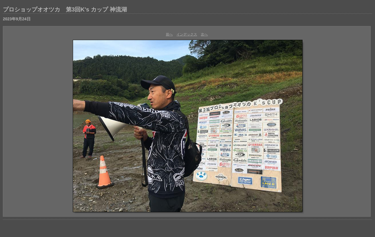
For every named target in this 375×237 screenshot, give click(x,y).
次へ (204, 34)
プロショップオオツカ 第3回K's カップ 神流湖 (65, 9)
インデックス (186, 34)
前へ (169, 34)
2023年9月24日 (17, 19)
